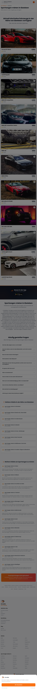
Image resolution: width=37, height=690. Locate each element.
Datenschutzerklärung (6, 681)
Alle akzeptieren (18, 684)
